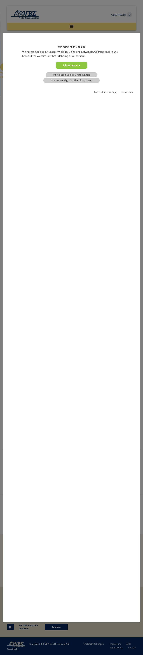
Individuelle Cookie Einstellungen (71, 74)
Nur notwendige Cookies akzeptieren (71, 80)
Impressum (127, 92)
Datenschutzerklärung (105, 92)
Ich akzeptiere (71, 65)
